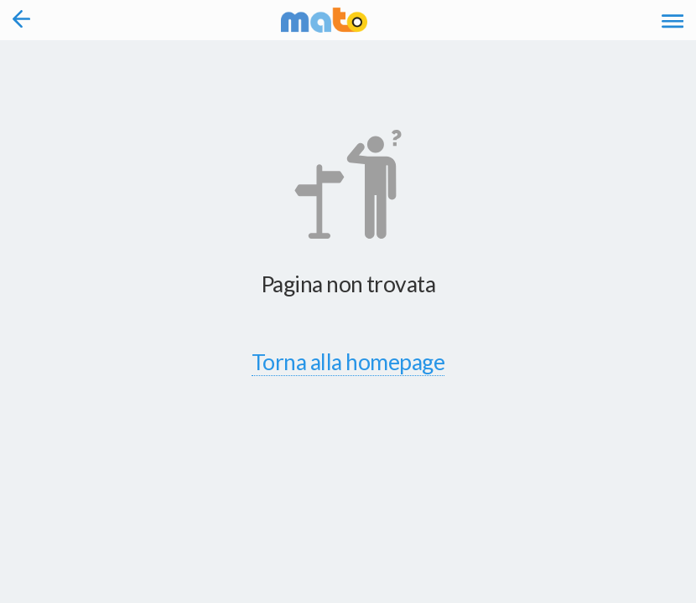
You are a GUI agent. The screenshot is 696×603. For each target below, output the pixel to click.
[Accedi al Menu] (672, 20)
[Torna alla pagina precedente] (21, 20)
